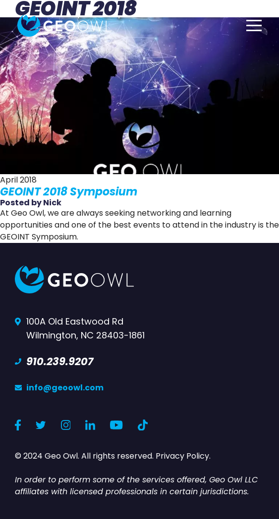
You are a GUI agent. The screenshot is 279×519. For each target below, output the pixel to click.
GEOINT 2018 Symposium (68, 191)
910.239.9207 (59, 362)
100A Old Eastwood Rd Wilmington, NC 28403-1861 (85, 328)
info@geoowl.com (65, 387)
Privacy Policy (182, 456)
